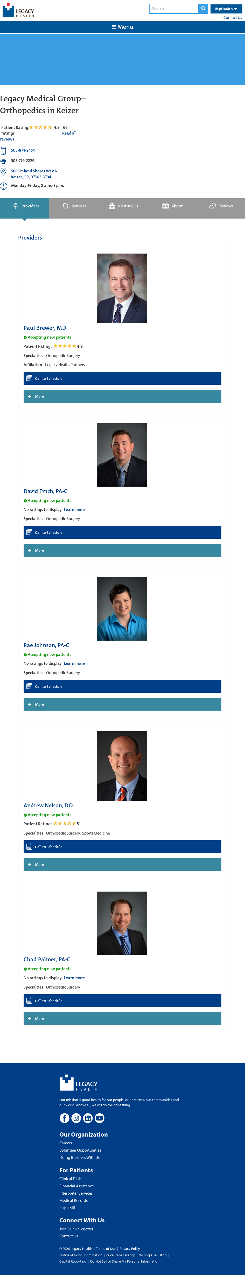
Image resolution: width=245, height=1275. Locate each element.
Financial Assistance (76, 1185)
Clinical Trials (70, 1178)
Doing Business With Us (79, 1157)
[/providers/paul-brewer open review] (65, 346)
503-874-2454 (23, 150)
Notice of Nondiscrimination (80, 1255)
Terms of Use (106, 1248)
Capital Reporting (72, 1261)
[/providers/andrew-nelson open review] (65, 823)
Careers (65, 1142)
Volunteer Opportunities (80, 1150)
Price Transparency (120, 1255)
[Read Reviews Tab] (43, 127)
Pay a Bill (67, 1207)
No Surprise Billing (153, 1255)
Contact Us (232, 17)
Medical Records (73, 1200)
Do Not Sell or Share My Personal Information (124, 1261)
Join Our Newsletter (76, 1228)
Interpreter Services (76, 1193)
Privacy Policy (130, 1248)
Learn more (74, 509)
